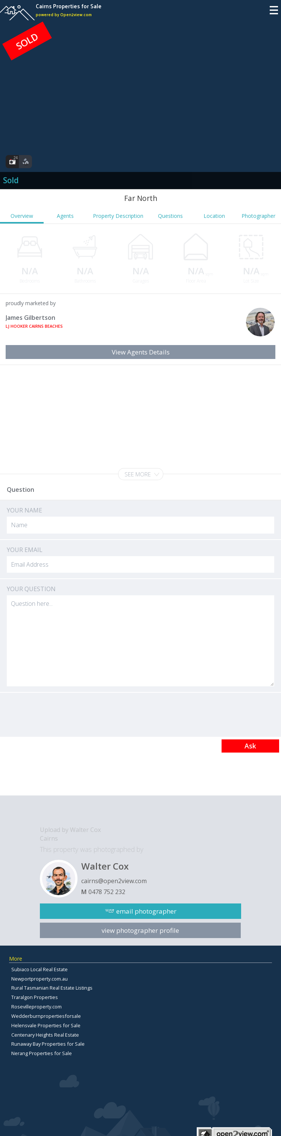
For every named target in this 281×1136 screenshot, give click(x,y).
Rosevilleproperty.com (36, 1006)
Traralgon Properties (34, 997)
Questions (170, 215)
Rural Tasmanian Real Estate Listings (52, 987)
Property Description (118, 215)
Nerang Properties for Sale (41, 1053)
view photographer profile (140, 930)
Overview (22, 215)
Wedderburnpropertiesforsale (46, 1016)
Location (214, 215)
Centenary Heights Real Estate (45, 1034)
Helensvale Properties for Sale (46, 1025)
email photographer (146, 911)
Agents (65, 215)
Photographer (258, 215)
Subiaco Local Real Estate (39, 969)
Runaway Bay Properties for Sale (48, 1043)
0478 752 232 (106, 892)
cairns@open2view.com (114, 881)
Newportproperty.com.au (39, 978)
